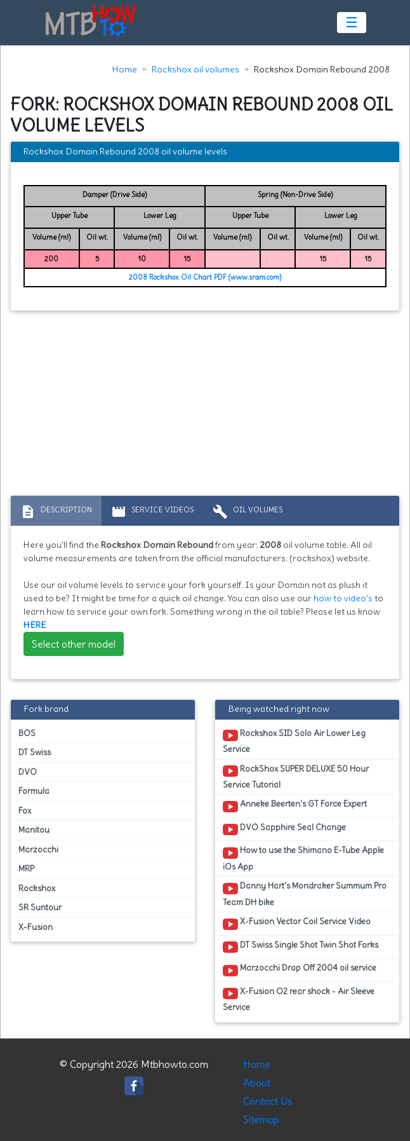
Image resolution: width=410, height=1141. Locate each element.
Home (124, 69)
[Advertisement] (205, 406)
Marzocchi (38, 849)
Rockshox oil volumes (195, 69)
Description (56, 511)
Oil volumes (247, 511)
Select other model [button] (74, 644)
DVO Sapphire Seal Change (284, 829)
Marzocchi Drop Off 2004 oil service (299, 970)
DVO (27, 772)
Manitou (34, 829)
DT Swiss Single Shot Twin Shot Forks (300, 947)
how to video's (343, 598)
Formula (34, 791)
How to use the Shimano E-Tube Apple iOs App (303, 858)
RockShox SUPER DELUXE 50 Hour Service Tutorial (296, 776)
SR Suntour (40, 907)
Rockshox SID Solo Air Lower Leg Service (294, 741)
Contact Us (268, 1101)
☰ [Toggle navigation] (351, 22)
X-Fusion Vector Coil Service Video (297, 923)
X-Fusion (35, 927)
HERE (34, 625)
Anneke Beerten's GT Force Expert (295, 806)
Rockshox (36, 888)
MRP (26, 868)
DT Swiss (34, 752)
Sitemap (261, 1119)
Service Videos (152, 511)
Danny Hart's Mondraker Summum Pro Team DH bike (305, 893)
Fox (24, 810)
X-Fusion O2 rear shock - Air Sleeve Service (298, 999)
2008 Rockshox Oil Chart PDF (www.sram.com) (205, 277)
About (256, 1082)
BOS (27, 733)
